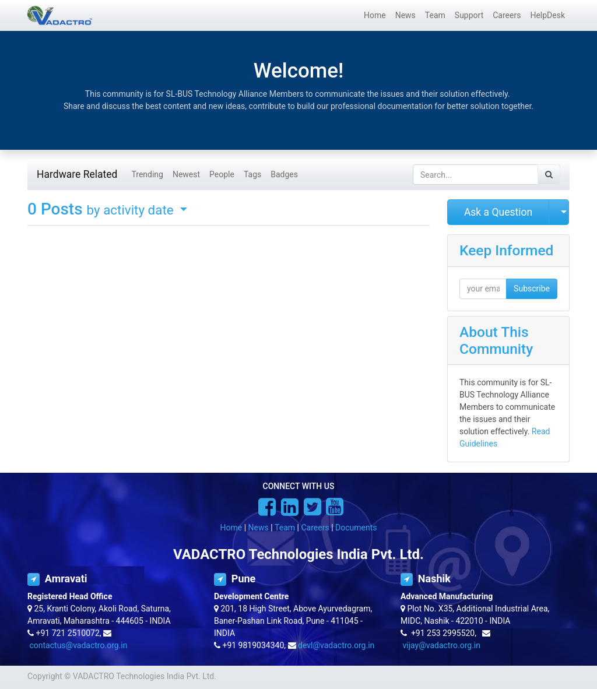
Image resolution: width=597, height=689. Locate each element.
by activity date (132, 209)
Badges (284, 174)
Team (285, 527)
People (221, 174)
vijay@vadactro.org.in (441, 645)
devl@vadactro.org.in (336, 645)
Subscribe (532, 288)
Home (231, 527)
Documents (356, 527)
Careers (315, 527)
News (258, 527)
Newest (186, 174)
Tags (252, 174)
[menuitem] (375, 15)
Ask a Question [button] (498, 212)
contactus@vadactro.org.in (78, 645)
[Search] (549, 174)
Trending (147, 174)
